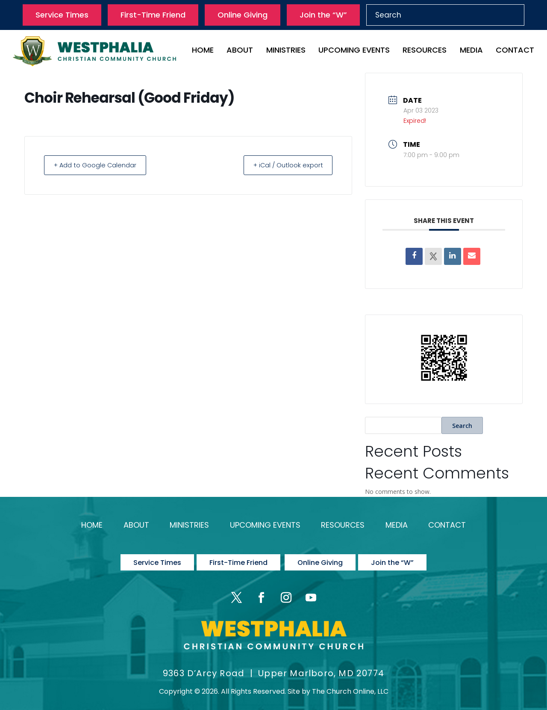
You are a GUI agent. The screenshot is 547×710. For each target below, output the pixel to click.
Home (203, 51)
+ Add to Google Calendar (98, 164)
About (239, 51)
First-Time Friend (153, 14)
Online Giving (243, 14)
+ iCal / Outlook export (284, 164)
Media (471, 51)
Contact (515, 51)
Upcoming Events (354, 51)
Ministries (286, 51)
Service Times (61, 14)
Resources (425, 51)
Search (462, 426)
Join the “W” (323, 14)
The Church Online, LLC (350, 684)
